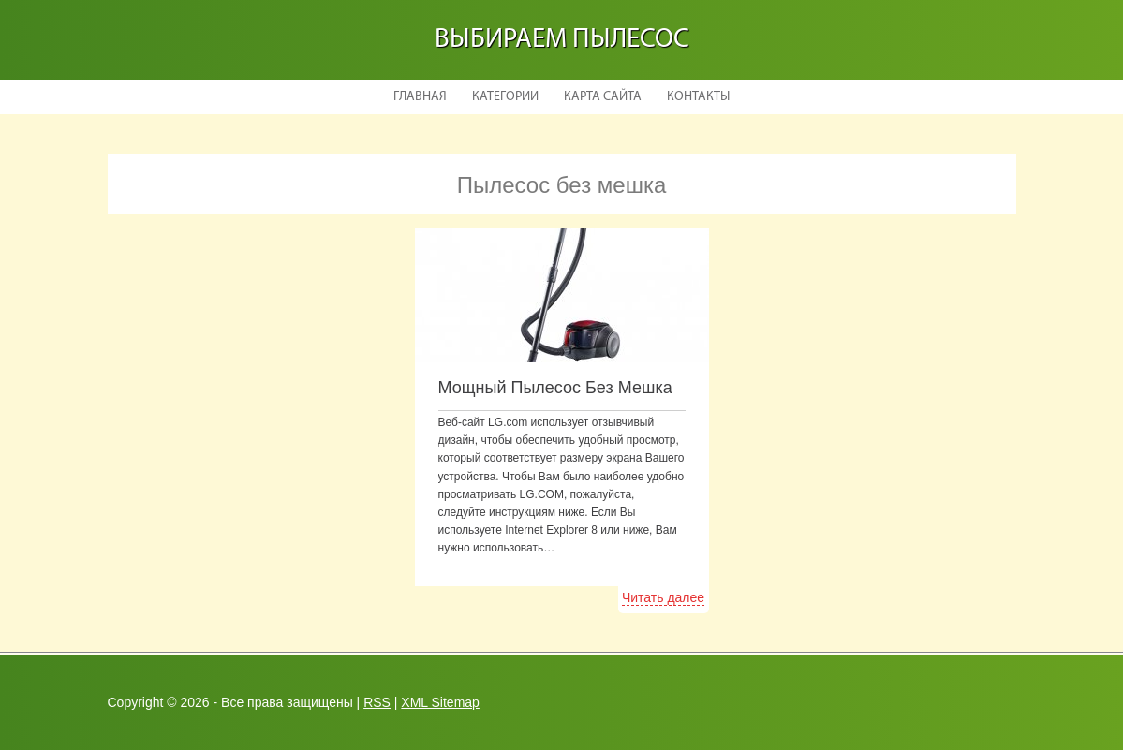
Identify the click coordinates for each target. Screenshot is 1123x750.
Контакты (698, 97)
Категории (505, 97)
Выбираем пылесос (562, 39)
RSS (377, 702)
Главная (420, 97)
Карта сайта (603, 97)
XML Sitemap (440, 702)
